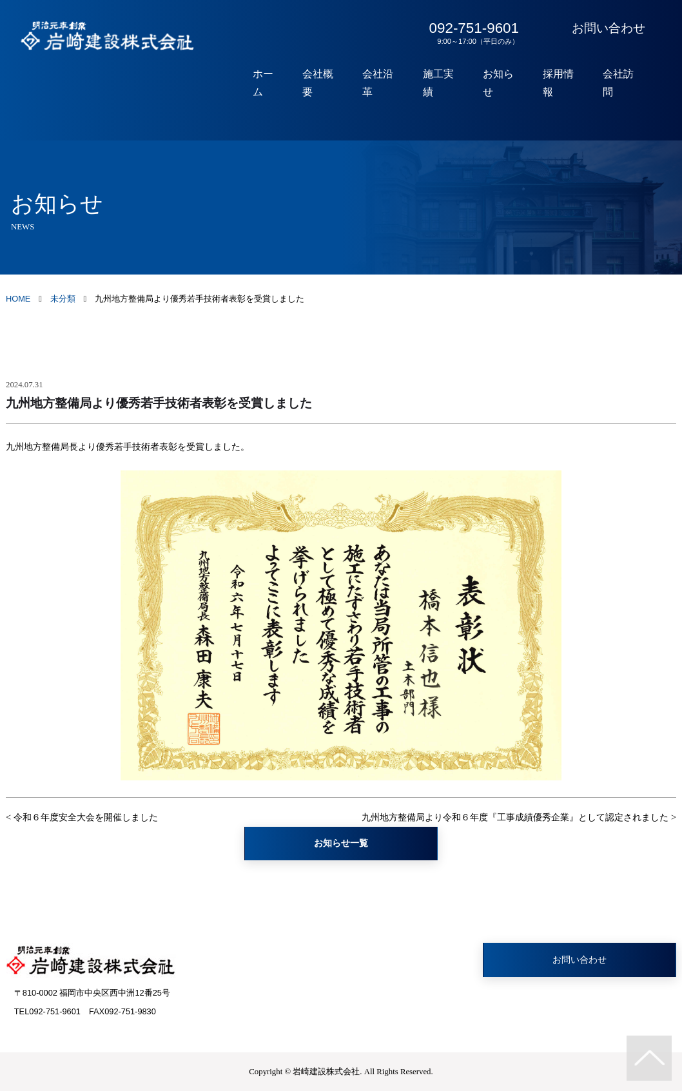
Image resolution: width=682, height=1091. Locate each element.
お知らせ (504, 83)
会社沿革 (389, 83)
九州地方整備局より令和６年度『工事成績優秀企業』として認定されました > (519, 817)
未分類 (62, 299)
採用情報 (562, 83)
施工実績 (446, 83)
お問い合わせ (608, 28)
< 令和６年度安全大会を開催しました (82, 817)
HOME (18, 299)
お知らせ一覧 (341, 843)
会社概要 (331, 83)
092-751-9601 (471, 33)
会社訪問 (620, 83)
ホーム (278, 83)
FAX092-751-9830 (122, 1011)
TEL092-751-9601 (47, 1011)
